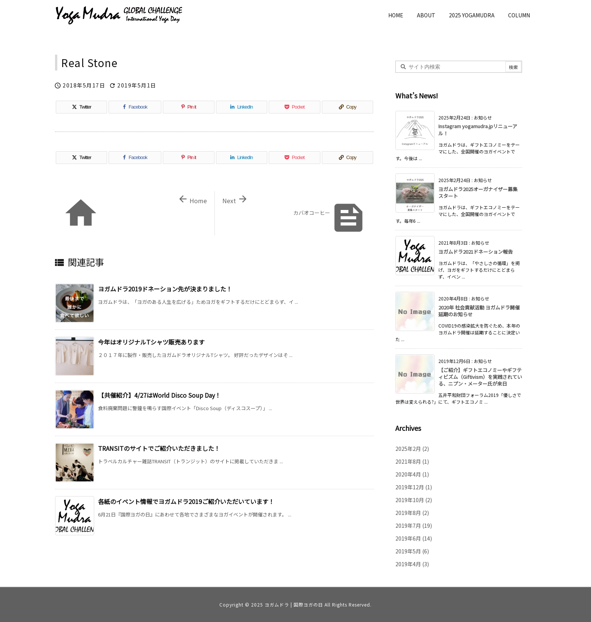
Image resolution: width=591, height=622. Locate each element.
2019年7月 (413, 525)
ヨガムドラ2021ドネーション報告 (475, 251)
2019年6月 (413, 538)
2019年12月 (413, 487)
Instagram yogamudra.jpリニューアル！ (477, 129)
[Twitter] (81, 107)
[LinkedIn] (241, 107)
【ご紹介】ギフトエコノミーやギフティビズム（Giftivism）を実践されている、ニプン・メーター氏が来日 (480, 376)
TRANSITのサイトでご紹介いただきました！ (159, 448)
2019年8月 (412, 512)
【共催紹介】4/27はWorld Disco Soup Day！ (159, 395)
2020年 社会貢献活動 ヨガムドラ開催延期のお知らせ (479, 311)
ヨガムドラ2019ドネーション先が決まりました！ (165, 288)
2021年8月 (412, 461)
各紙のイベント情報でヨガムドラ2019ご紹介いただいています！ (186, 501)
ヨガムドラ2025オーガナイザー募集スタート (478, 192)
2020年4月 (412, 474)
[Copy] (347, 107)
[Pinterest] (188, 107)
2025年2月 (412, 448)
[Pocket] (294, 107)
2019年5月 (412, 551)
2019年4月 (412, 564)
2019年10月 (413, 500)
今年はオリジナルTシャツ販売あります (151, 341)
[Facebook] (135, 107)
